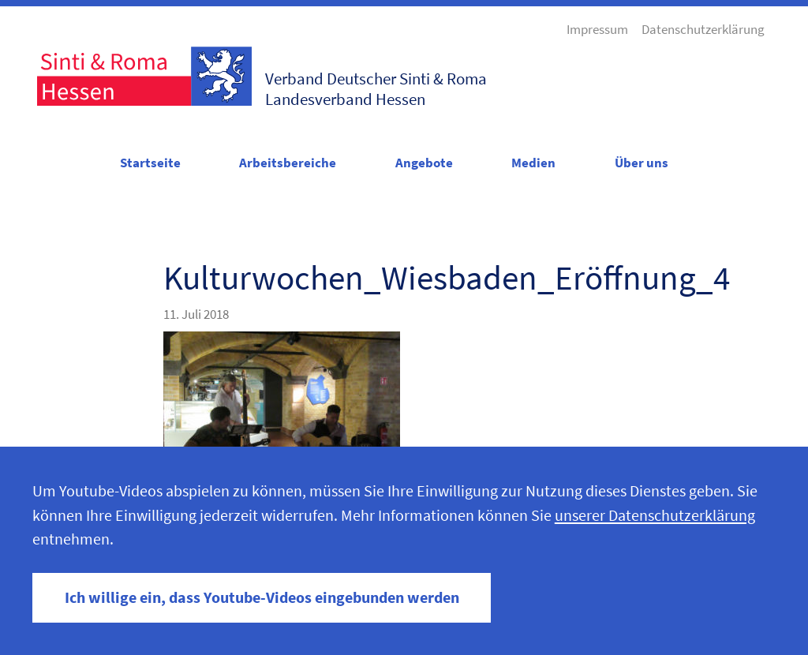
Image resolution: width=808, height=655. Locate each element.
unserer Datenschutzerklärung (655, 515)
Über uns (641, 162)
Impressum (597, 29)
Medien (533, 162)
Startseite (150, 162)
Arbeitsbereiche (287, 162)
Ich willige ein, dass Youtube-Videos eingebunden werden (262, 597)
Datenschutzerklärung (703, 29)
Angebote (424, 162)
